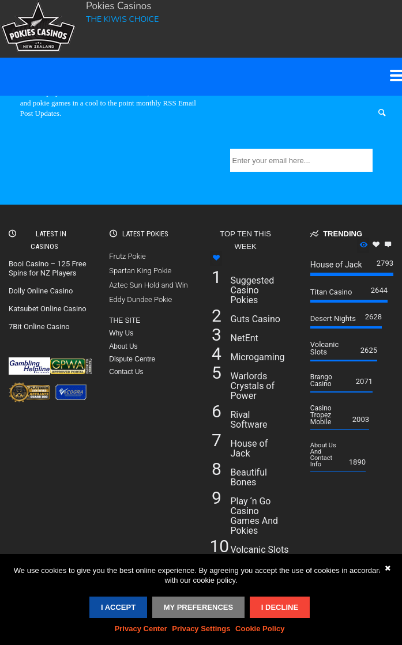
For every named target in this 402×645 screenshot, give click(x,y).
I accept (118, 607)
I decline (279, 607)
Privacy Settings (201, 628)
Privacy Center (141, 628)
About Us (123, 346)
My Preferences (198, 607)
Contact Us (126, 372)
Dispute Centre (132, 359)
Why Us (121, 333)
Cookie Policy (259, 628)
